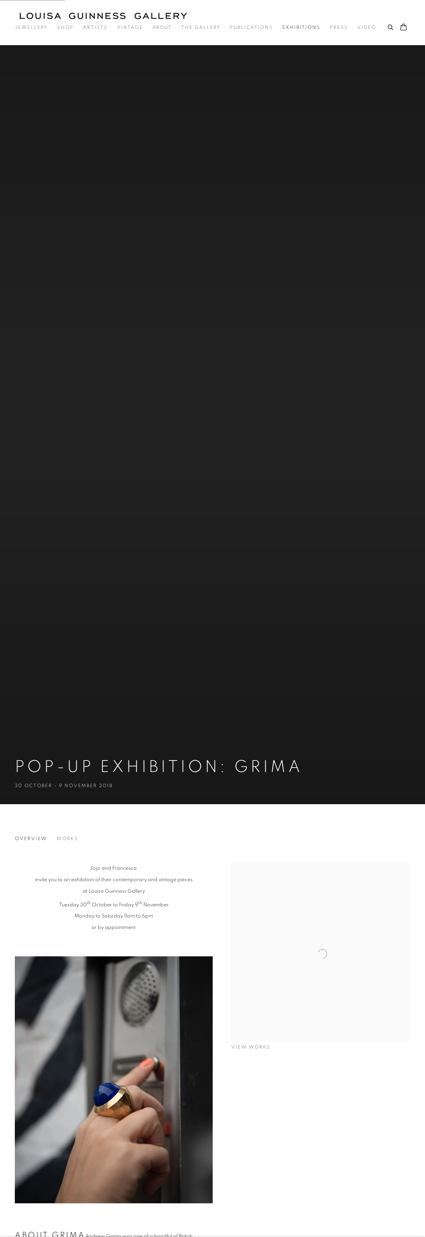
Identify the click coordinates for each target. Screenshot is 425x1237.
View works (250, 1047)
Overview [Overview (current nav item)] (31, 838)
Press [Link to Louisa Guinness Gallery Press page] (339, 27)
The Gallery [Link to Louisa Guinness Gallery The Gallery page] (200, 27)
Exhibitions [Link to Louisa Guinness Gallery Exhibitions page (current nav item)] (301, 27)
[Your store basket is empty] (403, 27)
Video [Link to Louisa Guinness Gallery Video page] (366, 27)
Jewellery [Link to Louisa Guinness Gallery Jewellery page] (31, 27)
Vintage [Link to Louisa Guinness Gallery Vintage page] (130, 27)
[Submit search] (391, 26)
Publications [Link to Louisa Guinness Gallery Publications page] (251, 27)
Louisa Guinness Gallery (107, 15)
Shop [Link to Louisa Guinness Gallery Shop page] (65, 27)
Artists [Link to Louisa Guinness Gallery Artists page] (95, 27)
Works (67, 838)
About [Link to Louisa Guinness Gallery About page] (162, 27)
